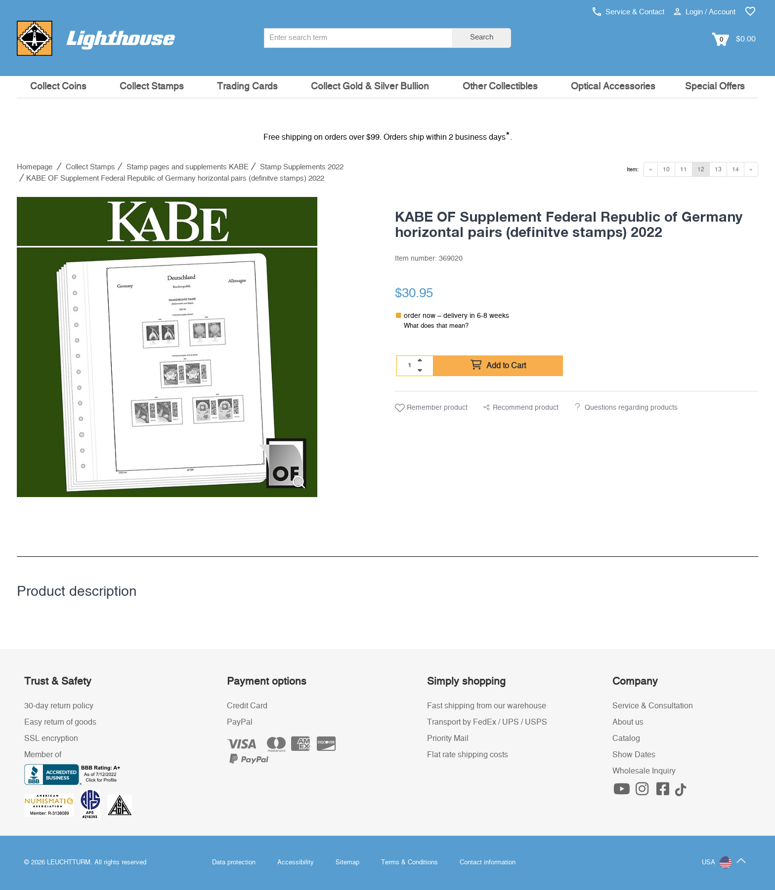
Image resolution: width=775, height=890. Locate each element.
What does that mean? (436, 326)
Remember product (431, 408)
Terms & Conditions (409, 862)
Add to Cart (498, 365)
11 (683, 169)
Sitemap (347, 862)
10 (666, 169)
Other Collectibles (500, 86)
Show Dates (633, 755)
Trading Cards (247, 86)
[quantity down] (419, 370)
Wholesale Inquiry (644, 771)
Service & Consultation (652, 706)
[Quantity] (410, 365)
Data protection (234, 862)
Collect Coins (58, 86)
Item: (633, 169)
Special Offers (715, 86)
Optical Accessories (613, 86)
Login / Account (704, 12)
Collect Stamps (152, 86)
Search (481, 37)
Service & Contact (628, 12)
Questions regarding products (631, 407)
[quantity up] (419, 360)
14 (735, 169)
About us (628, 722)
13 (718, 169)
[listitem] (167, 347)
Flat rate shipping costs (467, 755)
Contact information (488, 862)
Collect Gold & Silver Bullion (370, 86)
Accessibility (295, 862)
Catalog (626, 738)
